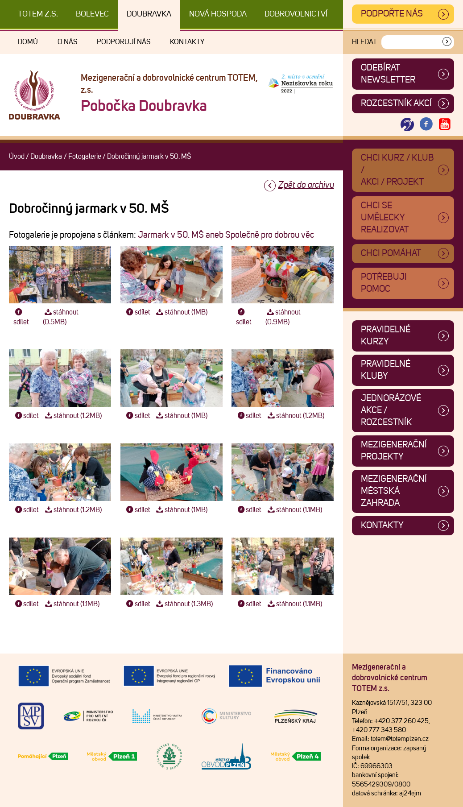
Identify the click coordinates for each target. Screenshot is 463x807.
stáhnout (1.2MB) (72, 415)
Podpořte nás (392, 13)
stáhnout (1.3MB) (184, 604)
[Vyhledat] (447, 42)
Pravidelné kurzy (385, 335)
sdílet (21, 317)
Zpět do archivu (306, 185)
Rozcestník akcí (396, 103)
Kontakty (187, 42)
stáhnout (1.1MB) (294, 509)
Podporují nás (123, 42)
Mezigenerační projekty (394, 450)
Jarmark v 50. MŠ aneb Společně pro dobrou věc (226, 235)
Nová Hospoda (218, 14)
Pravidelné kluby (385, 370)
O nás (67, 42)
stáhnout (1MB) (181, 312)
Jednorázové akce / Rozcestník (391, 410)
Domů (28, 42)
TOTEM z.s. (38, 14)
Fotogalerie (84, 156)
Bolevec (92, 14)
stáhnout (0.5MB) (60, 317)
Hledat (364, 42)
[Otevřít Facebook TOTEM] (426, 125)
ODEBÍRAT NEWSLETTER (388, 73)
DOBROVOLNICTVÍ (296, 14)
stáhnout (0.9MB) (283, 317)
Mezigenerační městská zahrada (394, 491)
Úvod (17, 156)
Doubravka (149, 14)
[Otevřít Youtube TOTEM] (444, 125)
